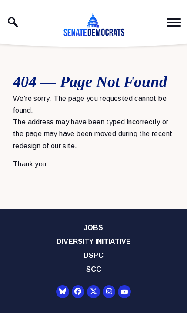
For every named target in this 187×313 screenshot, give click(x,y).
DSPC (93, 255)
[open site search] (13, 22)
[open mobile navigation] (174, 22)
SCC (93, 269)
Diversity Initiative (94, 241)
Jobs (93, 227)
